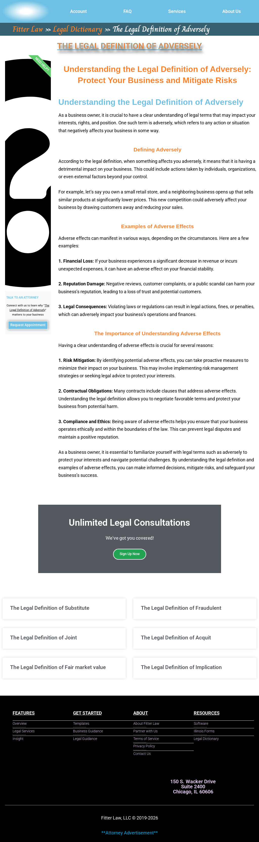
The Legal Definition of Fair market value (58, 667)
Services (177, 11)
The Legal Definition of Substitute (49, 608)
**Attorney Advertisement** (129, 832)
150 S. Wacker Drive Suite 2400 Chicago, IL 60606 (193, 786)
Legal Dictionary (77, 29)
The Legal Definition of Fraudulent (181, 608)
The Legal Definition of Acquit (176, 638)
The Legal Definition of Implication (181, 667)
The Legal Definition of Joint (43, 638)
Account (78, 11)
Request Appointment (28, 326)
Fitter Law (28, 29)
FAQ (127, 11)
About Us (231, 11)
